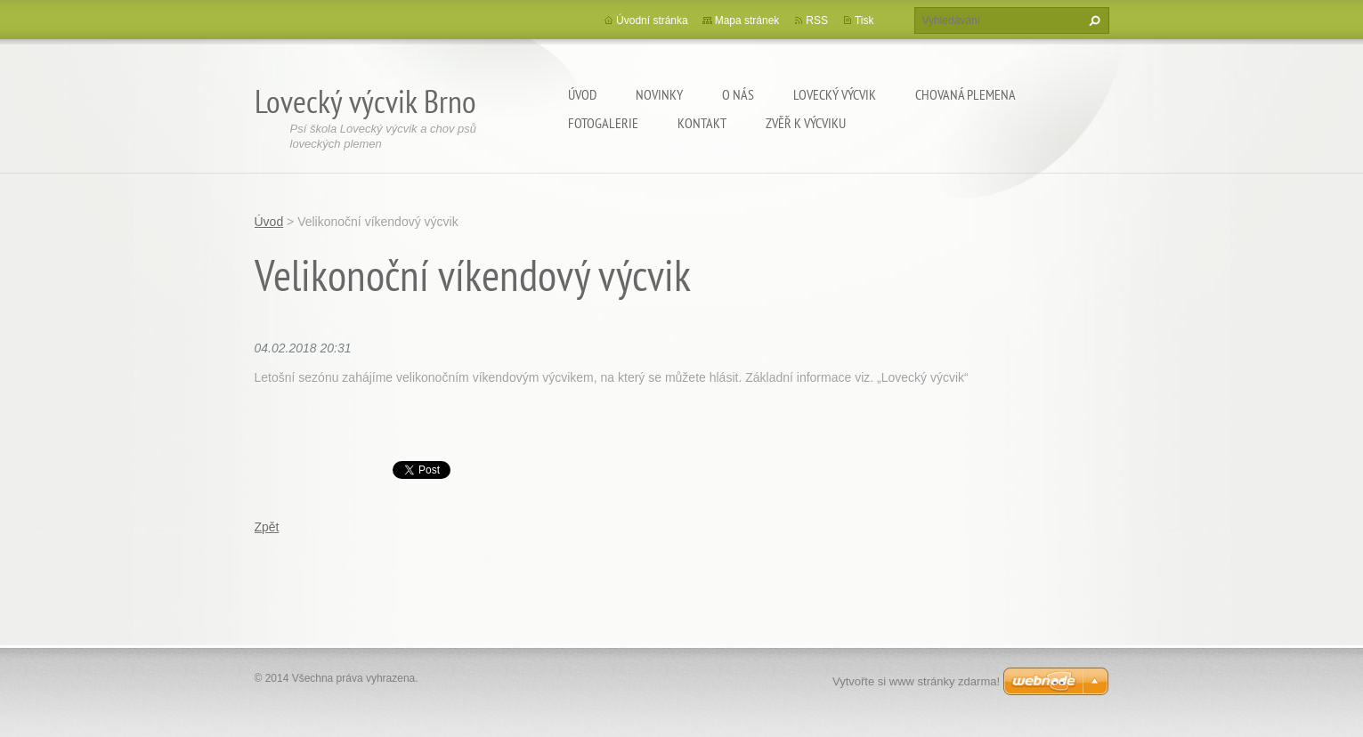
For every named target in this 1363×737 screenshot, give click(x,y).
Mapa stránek (747, 20)
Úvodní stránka (652, 20)
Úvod (582, 94)
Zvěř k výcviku (806, 123)
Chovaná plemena (965, 94)
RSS (817, 20)
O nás (738, 94)
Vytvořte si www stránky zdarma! (916, 681)
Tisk (864, 20)
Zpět (267, 527)
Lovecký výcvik (834, 94)
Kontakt (701, 123)
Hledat (1092, 20)
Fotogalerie (603, 123)
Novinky (659, 94)
